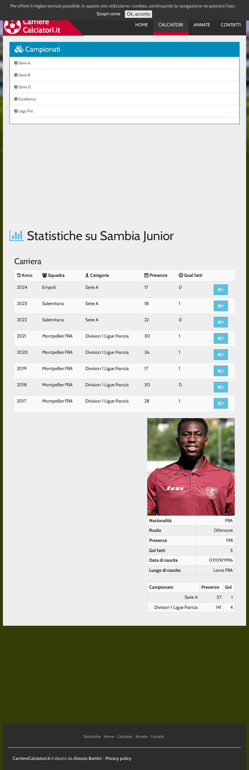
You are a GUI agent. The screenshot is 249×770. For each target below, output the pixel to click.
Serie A (22, 62)
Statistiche (92, 736)
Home (141, 25)
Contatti (231, 25)
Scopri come (108, 14)
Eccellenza (25, 98)
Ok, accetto (138, 14)
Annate (202, 25)
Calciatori (171, 25)
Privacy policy (118, 758)
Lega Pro (23, 111)
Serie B (22, 74)
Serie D (22, 86)
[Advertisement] (124, 176)
